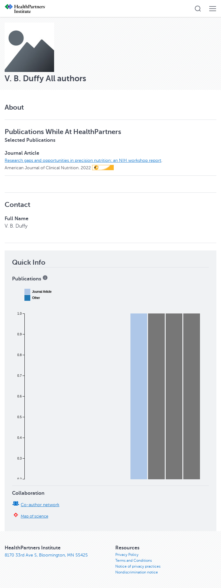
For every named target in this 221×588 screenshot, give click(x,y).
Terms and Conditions (133, 560)
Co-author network (40, 504)
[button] (198, 8)
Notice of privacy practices (137, 566)
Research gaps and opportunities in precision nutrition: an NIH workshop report (83, 160)
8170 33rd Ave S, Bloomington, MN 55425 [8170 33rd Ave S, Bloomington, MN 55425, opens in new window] (46, 555)
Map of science (34, 516)
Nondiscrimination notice (136, 572)
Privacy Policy (126, 554)
